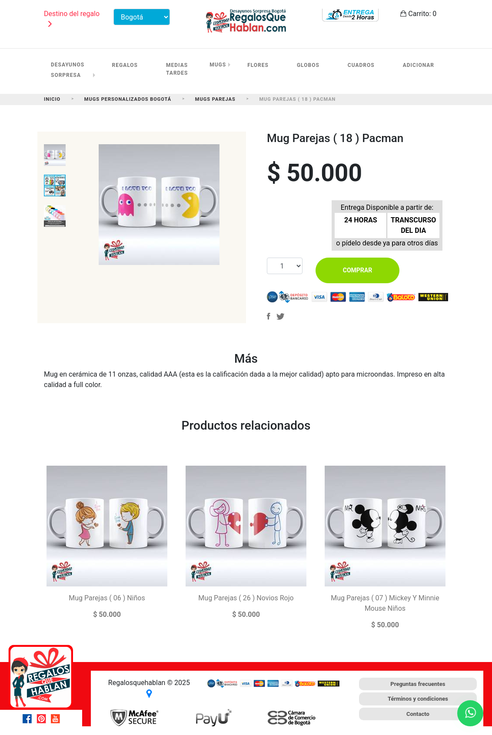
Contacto (417, 714)
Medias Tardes (177, 69)
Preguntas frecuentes (417, 684)
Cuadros (361, 65)
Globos (308, 65)
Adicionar (418, 65)
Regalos (125, 65)
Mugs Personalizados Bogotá (127, 99)
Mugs (217, 65)
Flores (258, 65)
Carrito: (418, 14)
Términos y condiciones (418, 698)
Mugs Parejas (215, 99)
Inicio (52, 99)
